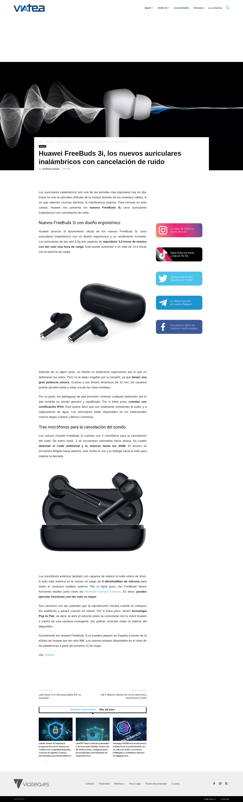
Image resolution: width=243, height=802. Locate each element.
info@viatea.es (210, 799)
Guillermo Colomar (51, 169)
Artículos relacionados (83, 709)
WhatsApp (224, 799)
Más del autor (107, 709)
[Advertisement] (121, 38)
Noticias (49, 142)
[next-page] (46, 762)
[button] (227, 7)
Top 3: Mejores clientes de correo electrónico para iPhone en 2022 (123, 696)
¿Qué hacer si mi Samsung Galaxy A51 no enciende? (60, 696)
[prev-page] (41, 762)
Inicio (41, 142)
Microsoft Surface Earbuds (103, 591)
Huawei (49, 654)
